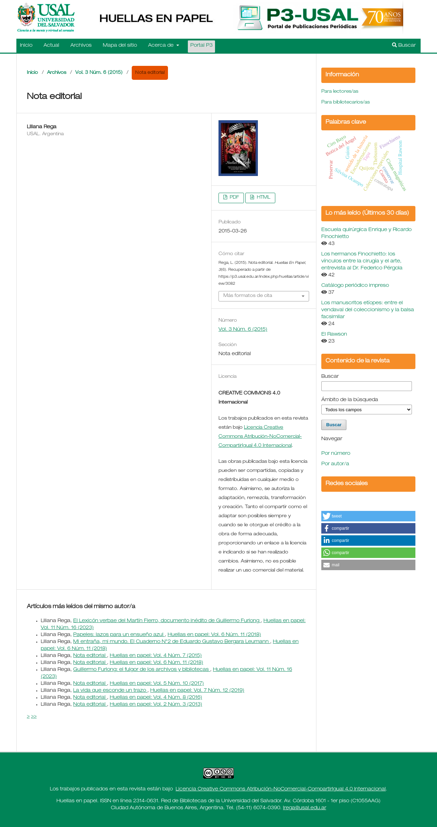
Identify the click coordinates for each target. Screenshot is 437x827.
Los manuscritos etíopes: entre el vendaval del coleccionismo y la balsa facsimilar (367, 310)
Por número (335, 453)
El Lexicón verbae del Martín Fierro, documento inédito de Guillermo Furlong (167, 621)
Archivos (81, 45)
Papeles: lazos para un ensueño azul (119, 635)
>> (34, 716)
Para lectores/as (339, 92)
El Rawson (334, 334)
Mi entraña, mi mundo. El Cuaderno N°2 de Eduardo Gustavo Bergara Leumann (171, 642)
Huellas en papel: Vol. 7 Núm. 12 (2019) (197, 690)
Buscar (404, 45)
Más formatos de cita (247, 296)
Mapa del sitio (120, 45)
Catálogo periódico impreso (355, 285)
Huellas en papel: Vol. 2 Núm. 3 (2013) (156, 704)
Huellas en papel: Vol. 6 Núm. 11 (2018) (214, 635)
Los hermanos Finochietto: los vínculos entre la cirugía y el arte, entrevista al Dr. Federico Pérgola (361, 261)
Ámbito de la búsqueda (349, 400)
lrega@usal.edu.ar (304, 808)
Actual (51, 45)
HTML (262, 198)
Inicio (26, 45)
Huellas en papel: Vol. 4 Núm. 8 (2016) (156, 697)
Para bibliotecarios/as (345, 102)
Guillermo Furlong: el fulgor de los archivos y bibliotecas (141, 669)
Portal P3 (201, 45)
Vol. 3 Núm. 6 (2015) (99, 73)
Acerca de (161, 45)
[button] (368, 516)
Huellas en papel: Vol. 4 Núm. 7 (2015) (156, 655)
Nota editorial (90, 655)
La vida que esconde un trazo (110, 690)
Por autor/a (335, 464)
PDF (233, 198)
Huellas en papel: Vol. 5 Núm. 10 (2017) (157, 683)
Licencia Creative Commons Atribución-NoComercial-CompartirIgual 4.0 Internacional (281, 789)
